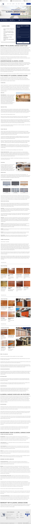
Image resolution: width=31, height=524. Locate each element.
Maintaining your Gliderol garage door (8, 37)
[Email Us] (19, 20)
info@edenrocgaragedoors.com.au (24, 20)
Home (8, 3)
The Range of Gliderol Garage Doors (9, 33)
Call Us (13, 19)
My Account (22, 517)
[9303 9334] (24, 0)
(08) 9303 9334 (13, 20)
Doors (10, 3)
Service (19, 3)
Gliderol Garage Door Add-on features (8, 35)
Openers (13, 3)
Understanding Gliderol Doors (8, 31)
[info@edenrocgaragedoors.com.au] (11, 0)
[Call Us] (10, 20)
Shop (16, 3)
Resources (22, 3)
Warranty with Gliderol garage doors (9, 40)
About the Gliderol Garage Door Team (9, 29)
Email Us (21, 19)
